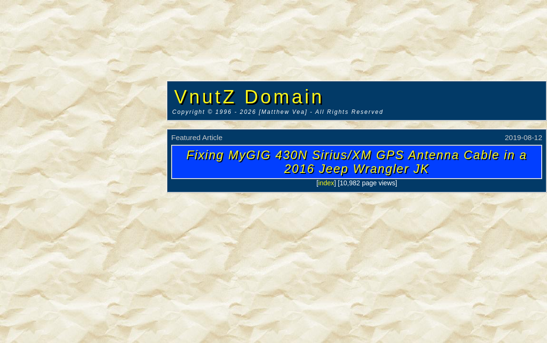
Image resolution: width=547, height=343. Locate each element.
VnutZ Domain (249, 96)
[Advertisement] (83, 145)
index (326, 183)
